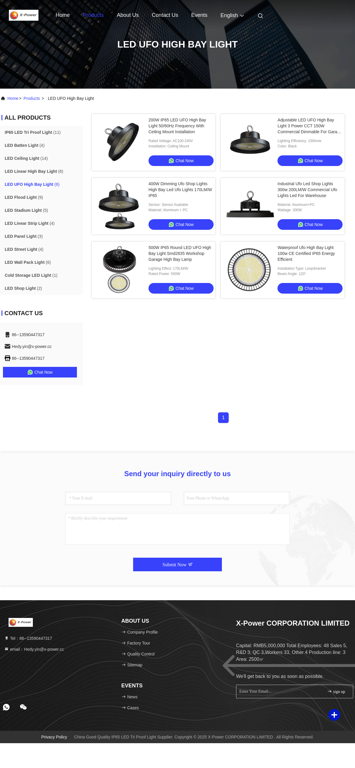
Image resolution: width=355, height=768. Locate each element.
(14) (26, 158)
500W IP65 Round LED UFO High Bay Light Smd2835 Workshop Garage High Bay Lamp (180, 253)
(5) (26, 210)
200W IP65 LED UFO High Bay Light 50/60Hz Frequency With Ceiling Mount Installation (177, 126)
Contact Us (165, 15)
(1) (31, 275)
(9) (24, 197)
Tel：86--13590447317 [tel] (28, 638)
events (199, 15)
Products (93, 15)
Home (63, 15)
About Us (128, 15)
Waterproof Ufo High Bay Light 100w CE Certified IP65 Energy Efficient (306, 253)
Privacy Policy (54, 737)
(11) (33, 132)
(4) (25, 145)
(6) (34, 171)
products (32, 98)
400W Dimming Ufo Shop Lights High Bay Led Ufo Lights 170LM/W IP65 (180, 189)
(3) (24, 236)
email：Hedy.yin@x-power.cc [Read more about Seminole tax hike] (34, 649)
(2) (23, 288)
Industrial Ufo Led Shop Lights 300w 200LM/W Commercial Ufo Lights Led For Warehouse (307, 189)
